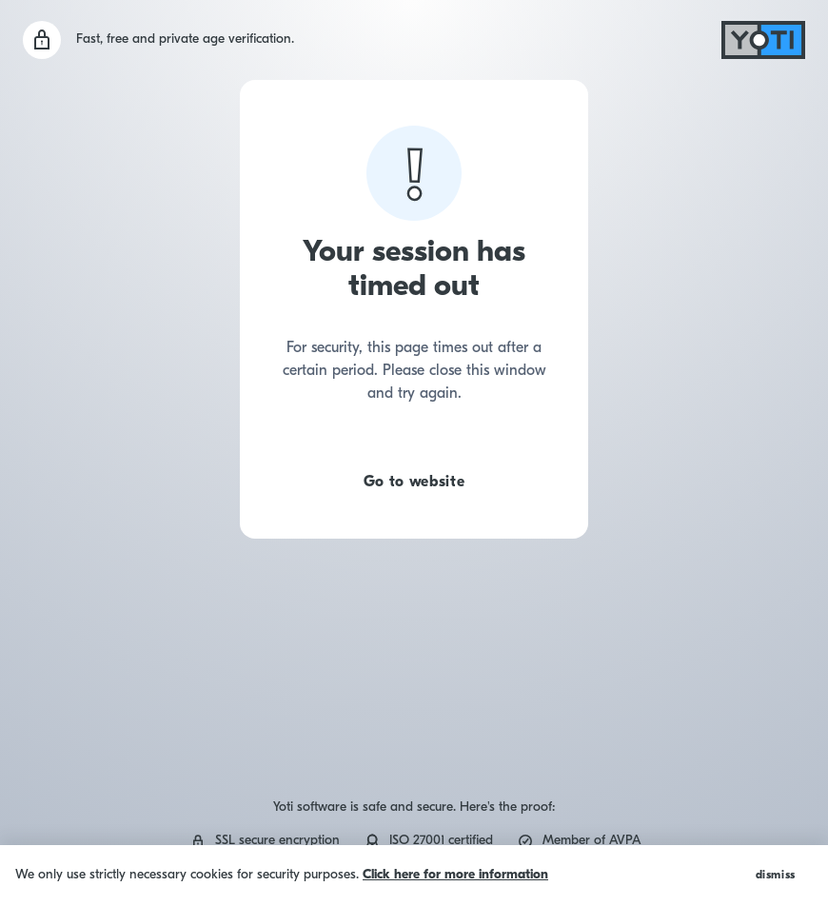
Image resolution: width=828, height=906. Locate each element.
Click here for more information (455, 875)
